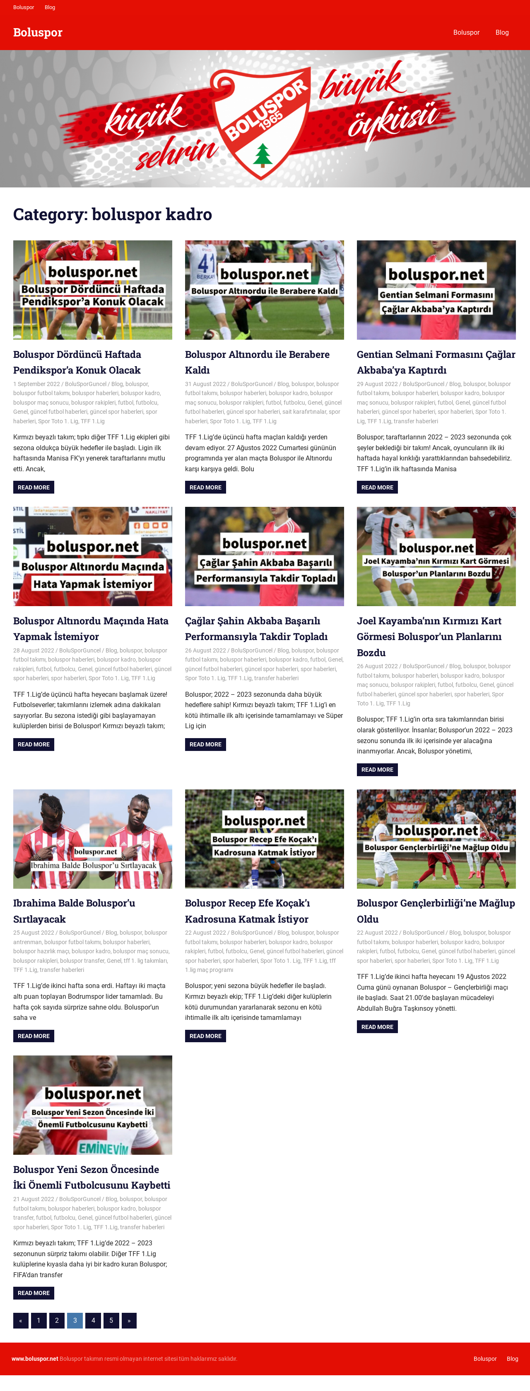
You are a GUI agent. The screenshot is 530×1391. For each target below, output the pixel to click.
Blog (50, 7)
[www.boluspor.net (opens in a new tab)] (35, 1375)
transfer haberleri (416, 421)
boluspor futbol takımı (41, 393)
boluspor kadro (140, 393)
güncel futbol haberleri (58, 411)
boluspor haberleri (95, 393)
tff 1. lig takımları (145, 960)
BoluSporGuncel (85, 384)
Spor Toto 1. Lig (58, 421)
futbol (125, 402)
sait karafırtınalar (304, 411)
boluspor (136, 384)
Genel (20, 411)
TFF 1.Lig (93, 421)
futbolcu (146, 402)
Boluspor (23, 7)
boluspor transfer (82, 960)
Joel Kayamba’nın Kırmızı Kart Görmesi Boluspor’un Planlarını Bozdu (432, 636)
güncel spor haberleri (116, 411)
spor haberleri (455, 411)
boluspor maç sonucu (41, 402)
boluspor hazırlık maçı (41, 951)
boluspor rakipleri (93, 402)
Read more (34, 487)
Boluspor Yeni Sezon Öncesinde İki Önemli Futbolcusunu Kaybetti (88, 1185)
